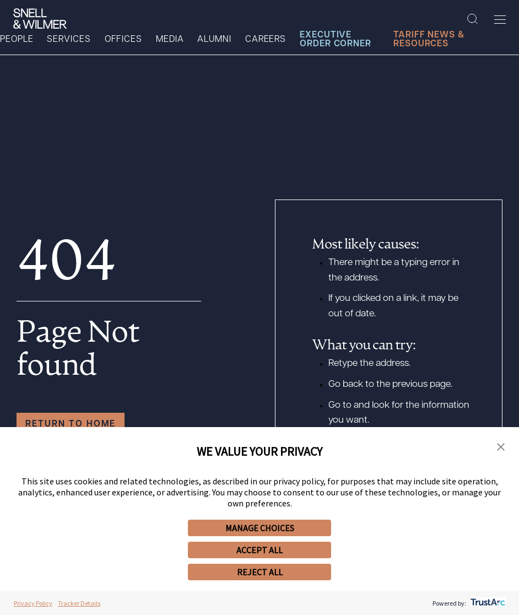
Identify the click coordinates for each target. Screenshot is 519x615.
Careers (265, 39)
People (16, 39)
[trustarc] (486, 603)
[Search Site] (472, 19)
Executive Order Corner (335, 39)
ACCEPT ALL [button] (259, 549)
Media (170, 39)
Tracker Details (79, 603)
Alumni (214, 39)
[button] (501, 447)
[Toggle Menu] (500, 19)
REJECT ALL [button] (260, 572)
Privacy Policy (33, 603)
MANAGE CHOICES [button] (259, 527)
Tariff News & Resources (428, 39)
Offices (123, 39)
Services (68, 39)
